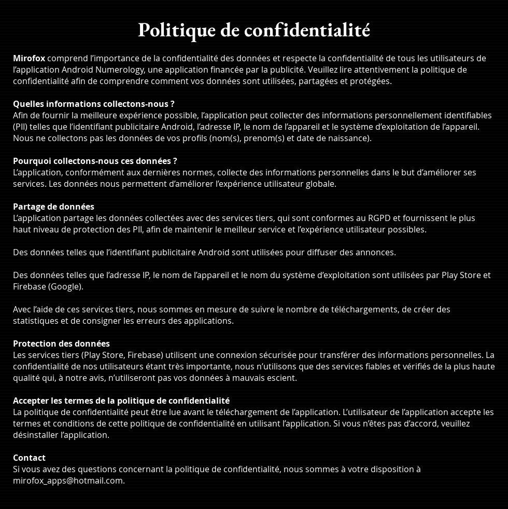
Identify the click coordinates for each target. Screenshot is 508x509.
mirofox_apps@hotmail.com (68, 480)
